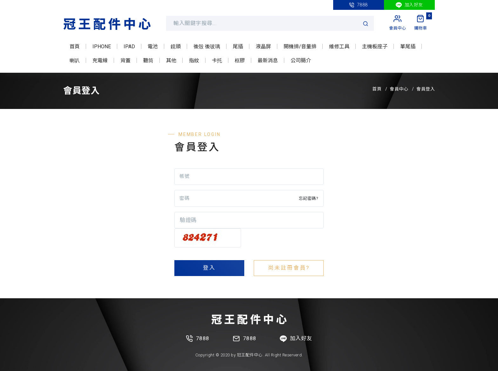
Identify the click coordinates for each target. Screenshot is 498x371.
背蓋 (125, 60)
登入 (209, 268)
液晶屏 (263, 47)
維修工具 (339, 47)
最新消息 (268, 60)
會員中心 (399, 88)
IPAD (129, 47)
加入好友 (409, 5)
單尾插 (407, 47)
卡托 (217, 60)
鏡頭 (176, 47)
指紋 (194, 60)
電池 (153, 47)
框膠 (240, 60)
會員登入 (425, 88)
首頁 (75, 47)
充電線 (100, 60)
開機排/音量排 (300, 47)
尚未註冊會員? (289, 268)
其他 (171, 60)
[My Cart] (420, 23)
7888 (358, 5)
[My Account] (397, 23)
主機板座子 (374, 47)
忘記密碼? (309, 198)
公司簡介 (301, 60)
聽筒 (148, 60)
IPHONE (101, 47)
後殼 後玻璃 (206, 47)
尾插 (238, 47)
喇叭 (75, 60)
